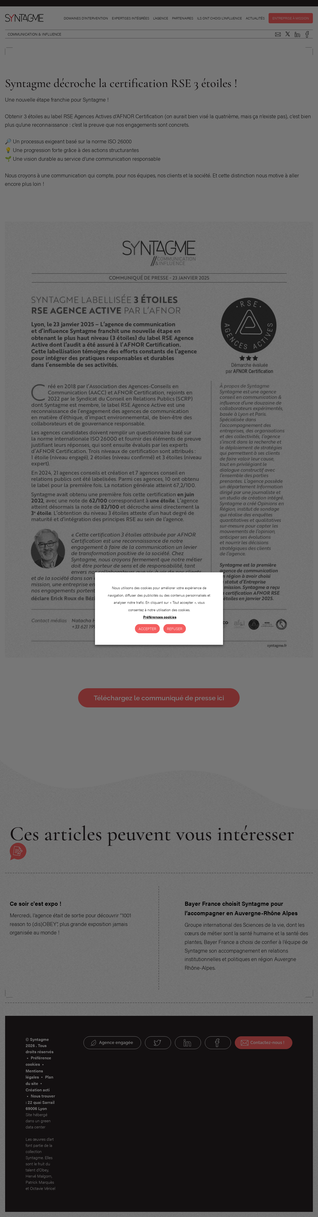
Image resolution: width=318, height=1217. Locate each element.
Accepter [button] (147, 628)
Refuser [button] (174, 628)
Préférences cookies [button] (159, 616)
